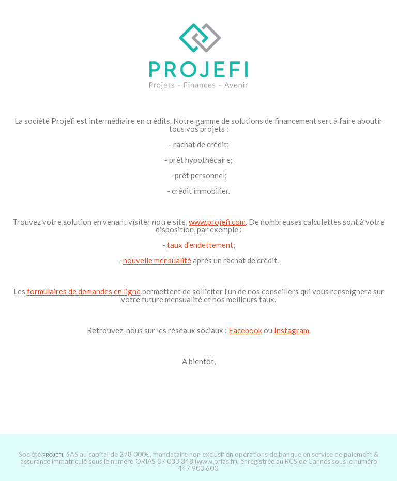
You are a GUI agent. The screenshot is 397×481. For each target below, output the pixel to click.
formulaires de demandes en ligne (84, 291)
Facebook (245, 330)
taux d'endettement (200, 245)
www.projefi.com (217, 221)
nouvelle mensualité (157, 260)
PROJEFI (52, 455)
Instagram (291, 330)
